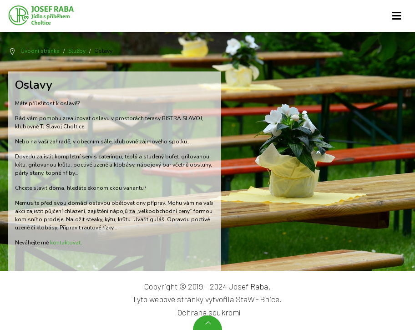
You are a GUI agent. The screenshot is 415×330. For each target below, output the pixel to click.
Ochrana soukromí (208, 312)
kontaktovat (65, 242)
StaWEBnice (257, 299)
